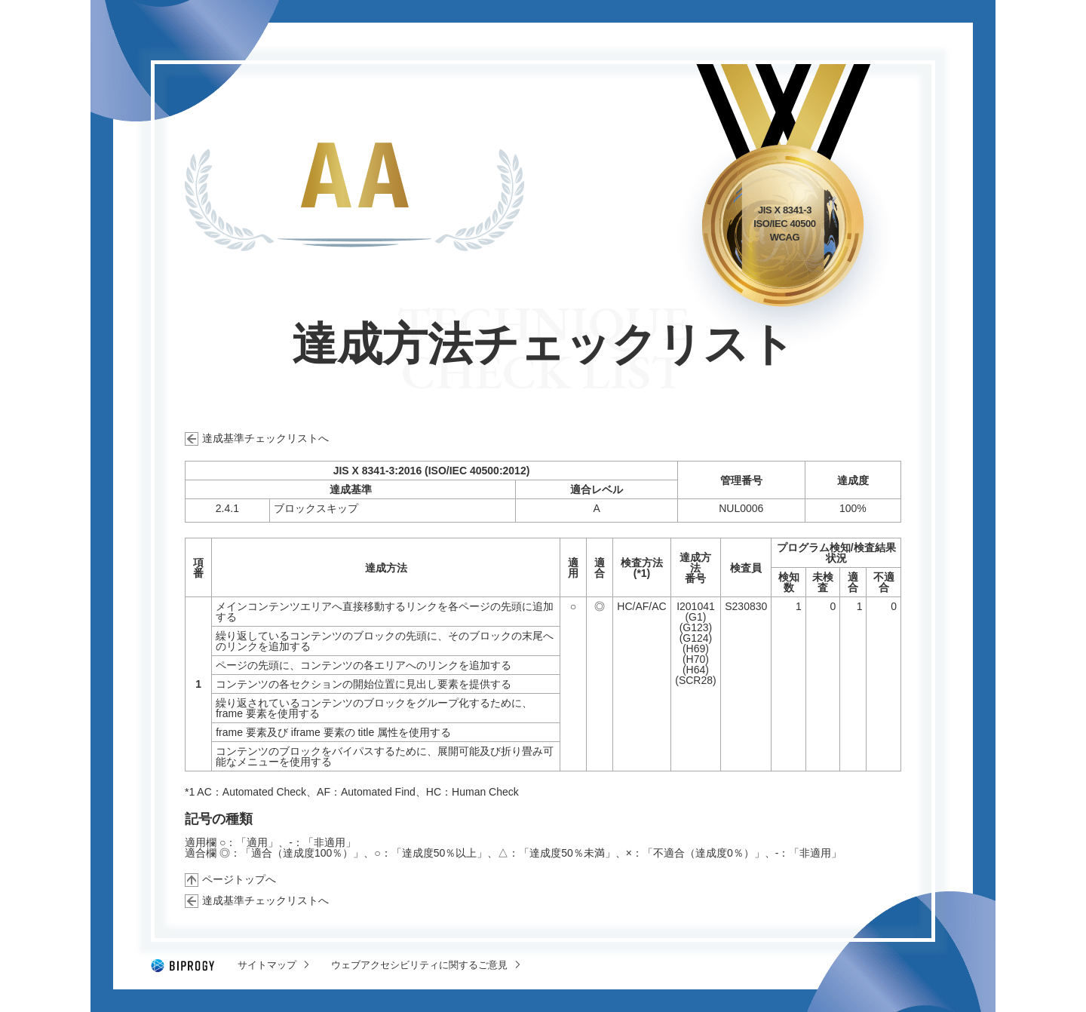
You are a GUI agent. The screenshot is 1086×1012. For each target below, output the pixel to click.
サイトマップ (267, 965)
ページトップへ (239, 879)
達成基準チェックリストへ (265, 438)
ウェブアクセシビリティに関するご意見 (419, 965)
